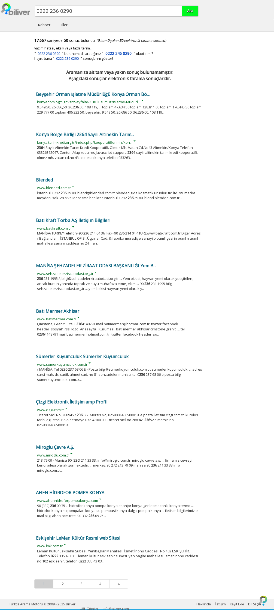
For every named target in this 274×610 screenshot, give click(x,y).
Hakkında (203, 604)
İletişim (220, 604)
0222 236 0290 (49, 53)
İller (64, 24)
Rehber (44, 24)
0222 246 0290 (118, 53)
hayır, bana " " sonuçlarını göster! (73, 58)
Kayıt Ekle (237, 604)
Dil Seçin (254, 604)
